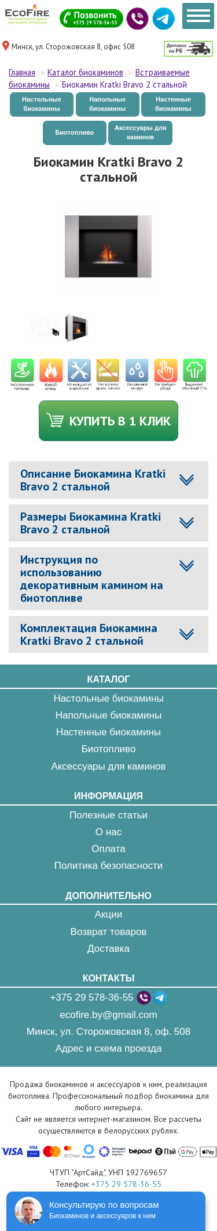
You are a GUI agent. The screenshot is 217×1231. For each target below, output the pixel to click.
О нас (108, 831)
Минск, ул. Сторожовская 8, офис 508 (73, 47)
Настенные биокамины (173, 104)
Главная (22, 72)
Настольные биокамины (41, 104)
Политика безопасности (108, 865)
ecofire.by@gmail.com (108, 1014)
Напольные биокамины (107, 104)
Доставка (108, 948)
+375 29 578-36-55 (91, 997)
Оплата (108, 848)
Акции (109, 914)
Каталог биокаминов (85, 72)
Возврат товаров (109, 931)
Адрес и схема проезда (109, 1048)
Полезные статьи (108, 815)
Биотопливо (74, 132)
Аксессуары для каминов (140, 132)
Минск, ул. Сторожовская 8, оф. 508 (108, 1031)
